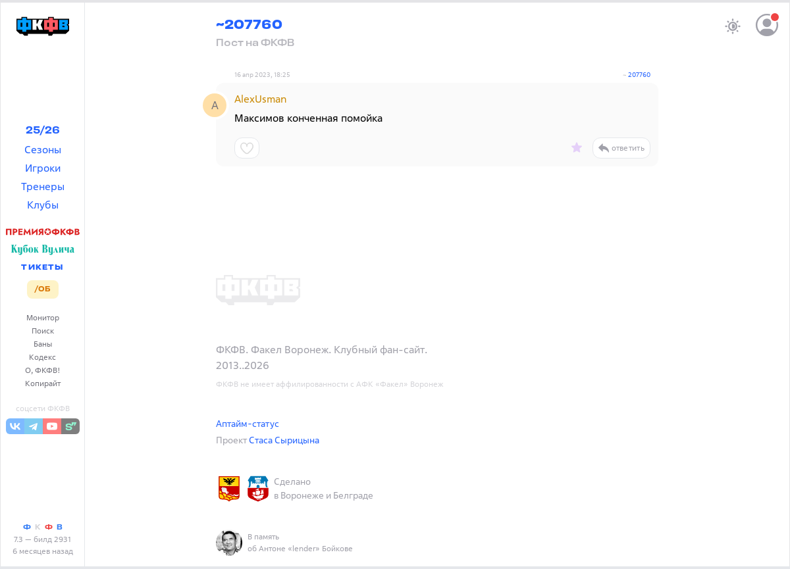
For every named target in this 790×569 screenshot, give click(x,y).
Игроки (43, 168)
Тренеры (43, 186)
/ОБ (42, 289)
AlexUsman (260, 98)
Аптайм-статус (247, 423)
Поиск (43, 330)
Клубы (43, 204)
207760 (639, 74)
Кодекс (42, 356)
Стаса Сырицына (284, 439)
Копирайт (43, 383)
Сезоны (42, 149)
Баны (43, 343)
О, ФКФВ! (43, 370)
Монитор (42, 317)
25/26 (43, 131)
